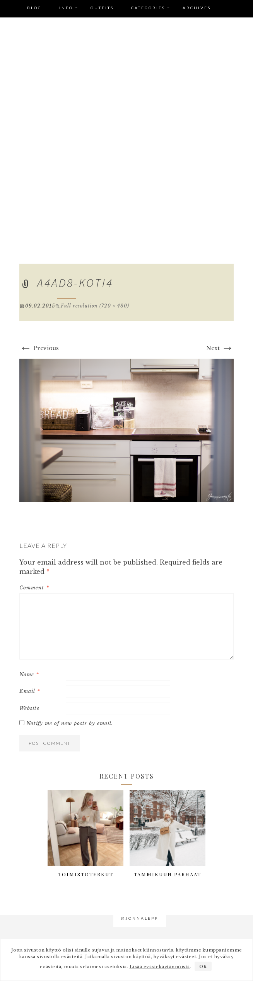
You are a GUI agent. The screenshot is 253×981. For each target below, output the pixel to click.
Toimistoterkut (85, 874)
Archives (197, 7)
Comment (34, 587)
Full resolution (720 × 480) (95, 306)
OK (203, 966)
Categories (148, 7)
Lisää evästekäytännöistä (160, 966)
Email (29, 691)
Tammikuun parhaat (167, 874)
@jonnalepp (139, 918)
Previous (39, 348)
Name (29, 674)
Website (29, 708)
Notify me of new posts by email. (69, 723)
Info (66, 7)
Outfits (102, 7)
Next (220, 348)
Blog (34, 7)
